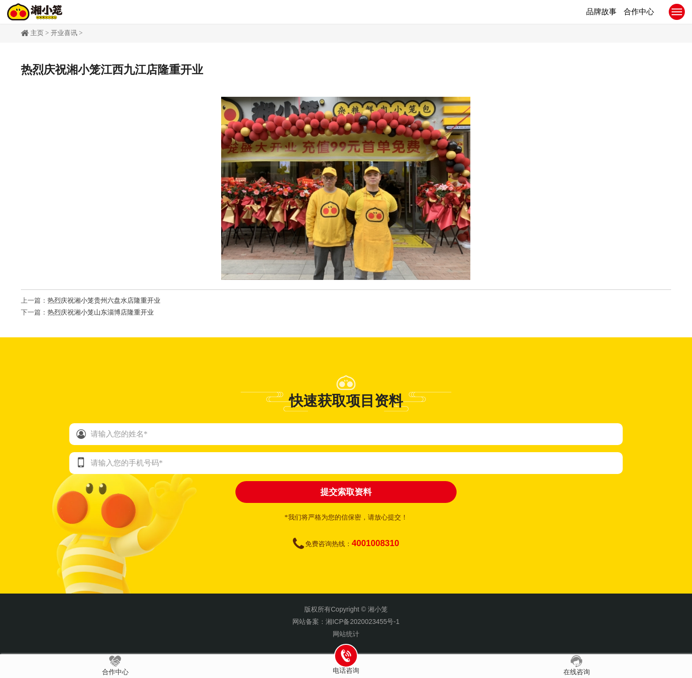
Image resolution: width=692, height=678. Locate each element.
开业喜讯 (64, 33)
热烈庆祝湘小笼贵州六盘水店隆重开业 (103, 300)
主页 (37, 33)
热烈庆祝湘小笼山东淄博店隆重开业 (100, 312)
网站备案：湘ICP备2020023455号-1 (346, 621)
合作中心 (115, 665)
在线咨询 (576, 665)
